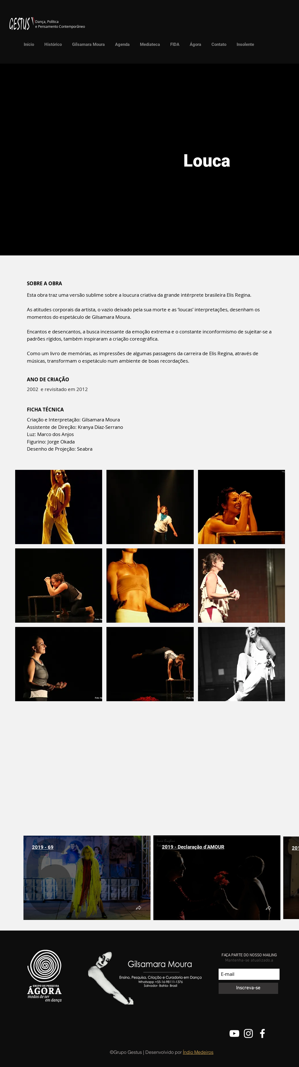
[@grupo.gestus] (248, 1033)
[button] (148, 44)
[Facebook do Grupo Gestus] (262, 1033)
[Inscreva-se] (248, 988)
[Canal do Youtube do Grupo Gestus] (234, 1033)
